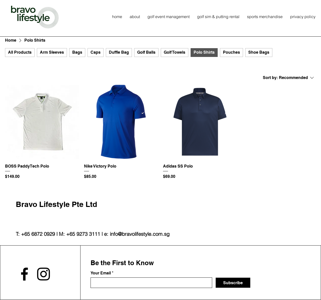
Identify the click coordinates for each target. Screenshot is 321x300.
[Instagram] (43, 274)
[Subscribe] (233, 282)
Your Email (101, 273)
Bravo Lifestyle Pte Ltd (56, 204)
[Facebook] (24, 274)
